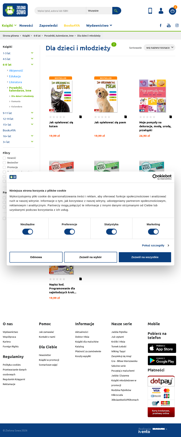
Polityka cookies (12, 364)
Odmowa (36, 257)
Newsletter (45, 354)
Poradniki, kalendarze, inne (59, 35)
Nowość (11, 158)
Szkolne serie (118, 365)
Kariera (7, 341)
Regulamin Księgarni (14, 379)
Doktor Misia (82, 336)
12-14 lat (8, 118)
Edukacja (15, 76)
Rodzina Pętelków (121, 390)
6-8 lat (37, 35)
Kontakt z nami (47, 336)
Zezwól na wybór (90, 257)
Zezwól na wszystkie (145, 257)
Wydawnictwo (97, 25)
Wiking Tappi (118, 351)
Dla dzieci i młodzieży (22, 95)
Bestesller (12, 162)
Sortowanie (135, 47)
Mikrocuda (117, 394)
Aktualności (81, 331)
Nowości (26, 25)
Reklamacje (9, 384)
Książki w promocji (49, 359)
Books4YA (72, 25)
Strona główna (11, 35)
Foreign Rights (11, 346)
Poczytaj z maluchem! (123, 370)
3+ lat (6, 141)
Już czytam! (117, 336)
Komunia (15, 101)
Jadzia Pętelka (119, 331)
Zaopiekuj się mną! (121, 356)
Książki (7, 25)
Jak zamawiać (46, 331)
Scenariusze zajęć (48, 364)
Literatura (15, 82)
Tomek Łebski (118, 346)
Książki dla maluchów (87, 341)
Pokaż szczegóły (153, 245)
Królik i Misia (118, 341)
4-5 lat (6, 59)
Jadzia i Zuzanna (120, 375)
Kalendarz (16, 106)
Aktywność (16, 70)
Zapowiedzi (48, 25)
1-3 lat (6, 53)
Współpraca (9, 336)
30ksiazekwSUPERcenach (125, 399)
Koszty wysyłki (83, 356)
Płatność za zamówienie (88, 351)
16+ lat (7, 136)
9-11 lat (7, 113)
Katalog (79, 346)
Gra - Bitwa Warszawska (124, 360)
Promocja (12, 167)
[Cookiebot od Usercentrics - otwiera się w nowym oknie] (155, 177)
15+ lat (7, 124)
